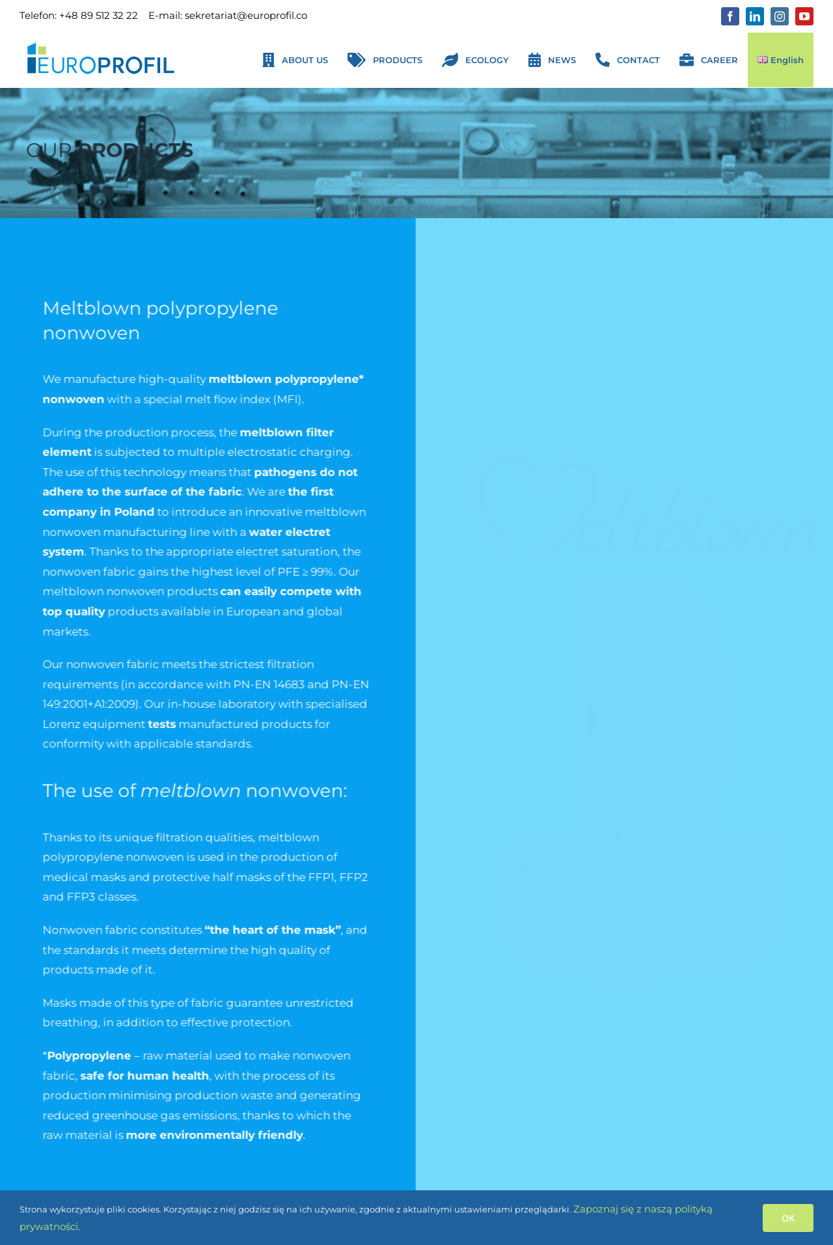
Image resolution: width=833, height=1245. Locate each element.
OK (788, 1218)
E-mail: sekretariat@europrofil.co (227, 15)
